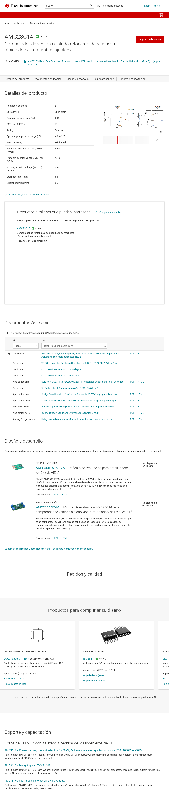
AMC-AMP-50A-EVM (51, 435)
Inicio (7, 23)
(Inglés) (157, 61)
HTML (38, 64)
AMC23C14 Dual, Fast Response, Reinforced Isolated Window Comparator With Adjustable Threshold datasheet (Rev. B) (89, 61)
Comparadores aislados (42, 23)
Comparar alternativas (110, 220)
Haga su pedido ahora (150, 39)
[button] (8, 15)
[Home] (22, 6)
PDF (30, 64)
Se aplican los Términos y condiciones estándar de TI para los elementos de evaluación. (49, 515)
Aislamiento (20, 23)
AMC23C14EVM (47, 474)
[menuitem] (151, 15)
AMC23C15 (23, 236)
